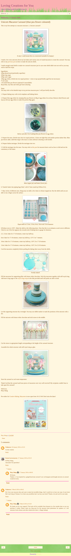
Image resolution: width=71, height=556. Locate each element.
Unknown (8, 447)
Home (35, 547)
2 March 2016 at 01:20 (25, 504)
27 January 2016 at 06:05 (26, 472)
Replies (9, 469)
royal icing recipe (23, 278)
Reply (7, 452)
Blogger (39, 554)
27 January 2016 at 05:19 (24, 458)
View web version (35, 551)
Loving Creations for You (17, 5)
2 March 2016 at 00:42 (18, 489)
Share (3, 438)
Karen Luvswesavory (11, 458)
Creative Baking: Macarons (18, 396)
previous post (12, 62)
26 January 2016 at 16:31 (18, 447)
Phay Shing (13, 472)
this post (34, 147)
